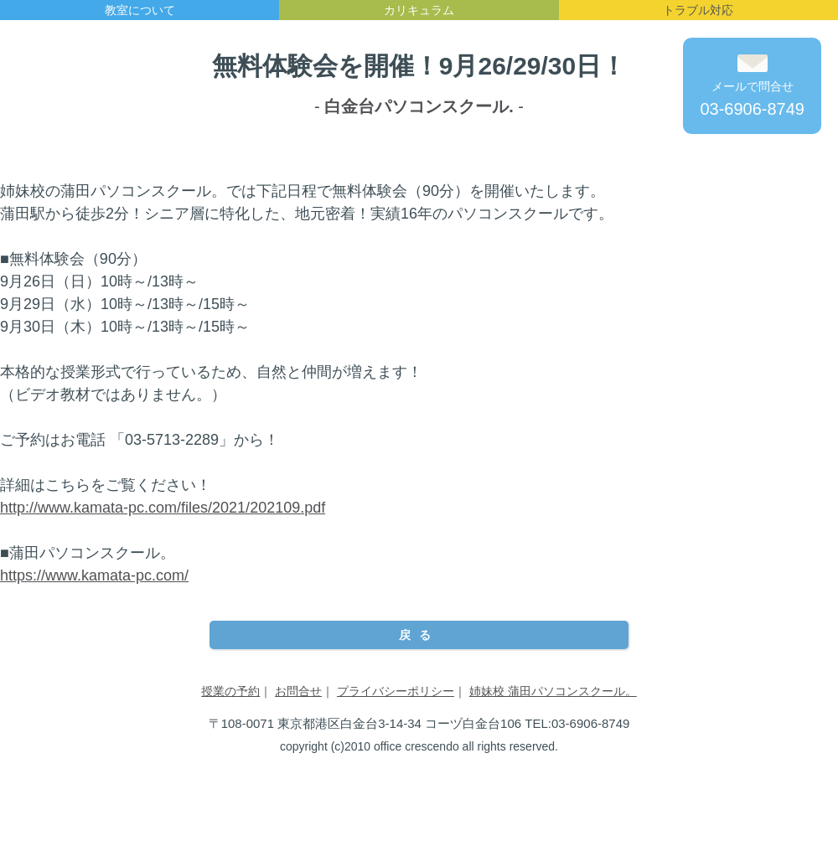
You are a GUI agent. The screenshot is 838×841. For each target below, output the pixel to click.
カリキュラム (419, 10)
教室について (140, 10)
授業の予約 (230, 691)
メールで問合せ (752, 86)
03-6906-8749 (752, 109)
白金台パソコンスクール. (419, 106)
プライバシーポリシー (395, 691)
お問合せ (298, 691)
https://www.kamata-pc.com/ (94, 575)
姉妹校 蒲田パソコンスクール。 (553, 691)
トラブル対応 (698, 10)
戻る (419, 635)
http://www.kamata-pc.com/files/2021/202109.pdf (162, 507)
